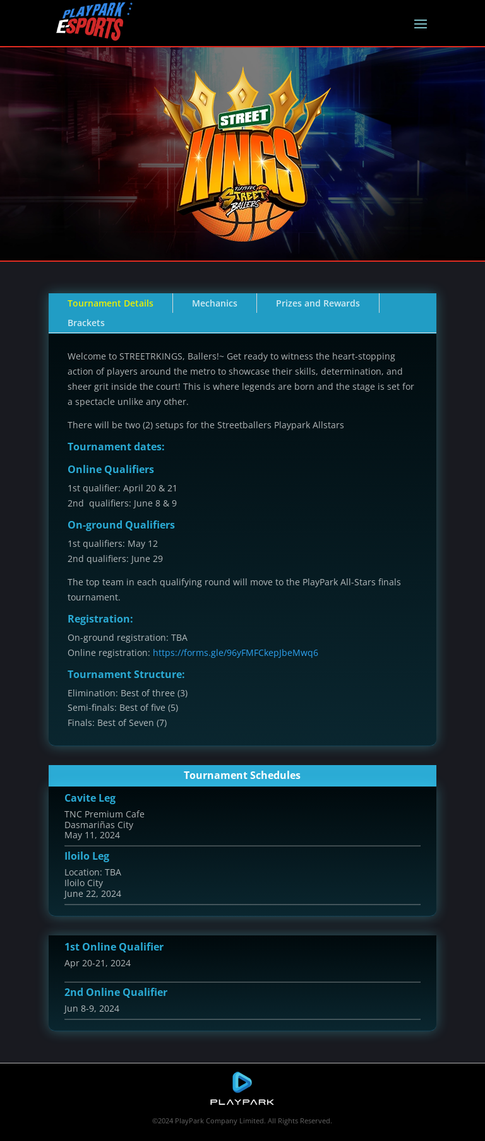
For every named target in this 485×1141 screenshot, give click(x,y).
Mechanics (214, 303)
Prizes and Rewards (318, 303)
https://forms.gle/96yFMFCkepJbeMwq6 (235, 652)
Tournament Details (110, 303)
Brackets (86, 323)
